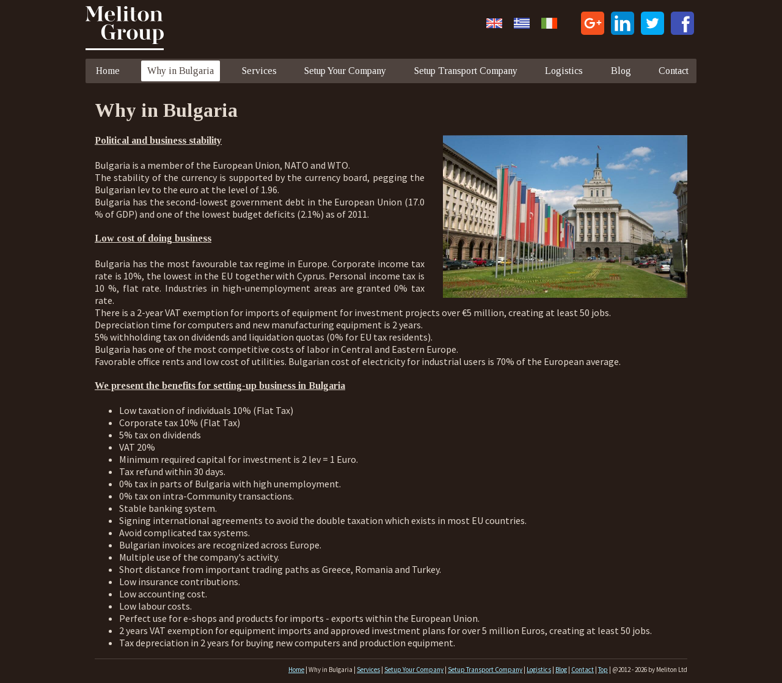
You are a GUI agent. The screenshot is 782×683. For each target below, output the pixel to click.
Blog (621, 70)
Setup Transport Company (465, 70)
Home (108, 70)
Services (259, 70)
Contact (674, 70)
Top (603, 669)
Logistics (564, 70)
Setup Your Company (345, 70)
